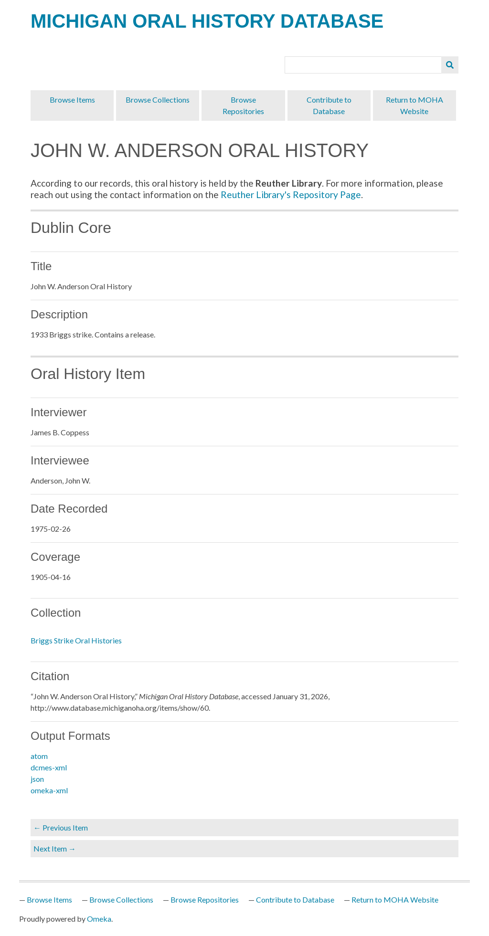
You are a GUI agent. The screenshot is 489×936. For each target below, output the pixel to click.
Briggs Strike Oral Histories (76, 640)
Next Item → (54, 848)
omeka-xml (49, 790)
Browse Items (72, 99)
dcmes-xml (49, 767)
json (37, 778)
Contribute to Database (329, 105)
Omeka (99, 918)
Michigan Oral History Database (207, 21)
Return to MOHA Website (414, 105)
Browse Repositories (243, 105)
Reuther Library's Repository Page (291, 194)
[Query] (363, 65)
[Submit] (449, 65)
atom (39, 755)
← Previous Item (60, 827)
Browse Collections (158, 99)
